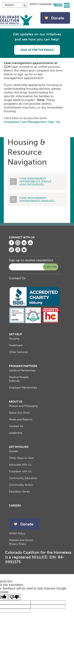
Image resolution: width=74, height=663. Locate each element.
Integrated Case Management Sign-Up (32, 122)
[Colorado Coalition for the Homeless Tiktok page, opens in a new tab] (11, 251)
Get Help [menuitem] (15, 334)
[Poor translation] (14, 597)
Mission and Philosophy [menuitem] (23, 406)
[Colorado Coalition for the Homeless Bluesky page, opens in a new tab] (24, 251)
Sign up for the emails (37, 50)
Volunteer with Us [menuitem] (20, 471)
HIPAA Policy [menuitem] (17, 533)
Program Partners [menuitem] (23, 366)
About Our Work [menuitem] (19, 412)
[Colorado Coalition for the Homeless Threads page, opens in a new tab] (17, 251)
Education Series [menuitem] (19, 491)
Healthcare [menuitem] (16, 345)
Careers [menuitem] (15, 505)
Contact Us (17, 278)
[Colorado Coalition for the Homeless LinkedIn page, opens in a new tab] (24, 244)
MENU (58, 5)
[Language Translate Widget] (42, 3)
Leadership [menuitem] (15, 433)
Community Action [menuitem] (21, 485)
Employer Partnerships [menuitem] (23, 387)
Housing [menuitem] (14, 338)
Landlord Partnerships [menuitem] (22, 370)
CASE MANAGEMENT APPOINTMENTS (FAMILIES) (37, 199)
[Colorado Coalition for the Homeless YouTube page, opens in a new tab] (30, 244)
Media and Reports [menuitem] (20, 419)
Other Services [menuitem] (18, 352)
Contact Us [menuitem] (16, 426)
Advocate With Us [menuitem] (20, 464)
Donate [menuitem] (13, 451)
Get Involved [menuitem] (18, 447)
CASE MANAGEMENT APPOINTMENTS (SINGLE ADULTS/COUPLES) (36, 181)
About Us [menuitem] (15, 401)
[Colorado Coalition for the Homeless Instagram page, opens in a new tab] (17, 244)
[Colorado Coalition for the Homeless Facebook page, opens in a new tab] (11, 244)
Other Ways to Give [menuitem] (21, 458)
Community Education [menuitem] (23, 478)
